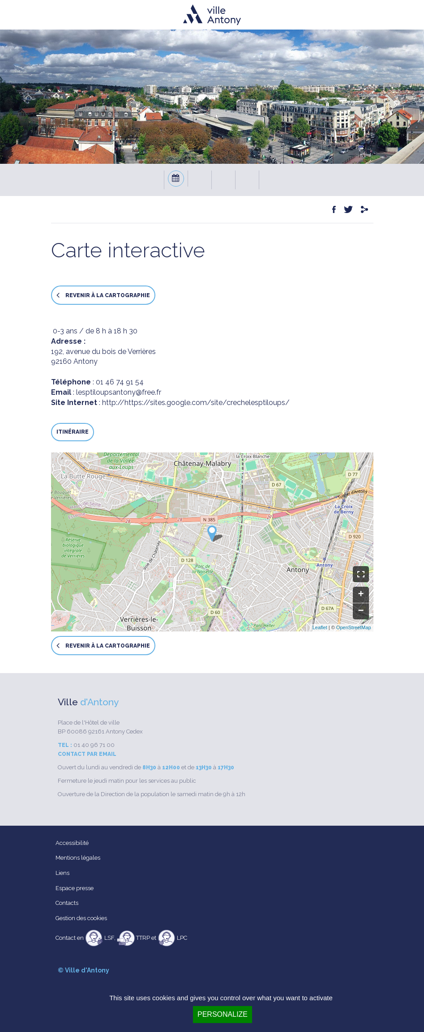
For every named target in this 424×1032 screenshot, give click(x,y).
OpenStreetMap (353, 627)
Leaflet (320, 627)
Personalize (222, 1014)
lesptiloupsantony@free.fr (118, 392)
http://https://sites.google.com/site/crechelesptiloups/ (196, 402)
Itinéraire (72, 432)
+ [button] (361, 594)
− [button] (361, 611)
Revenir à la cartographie (103, 295)
